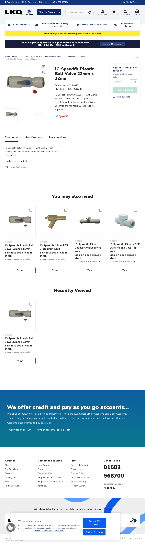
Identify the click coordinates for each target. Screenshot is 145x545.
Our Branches (29, 2)
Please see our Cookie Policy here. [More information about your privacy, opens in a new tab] (49, 531)
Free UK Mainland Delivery (55, 25)
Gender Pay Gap (78, 481)
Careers (8, 473)
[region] (65, 526)
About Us (9, 465)
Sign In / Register (133, 2)
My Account (102, 13)
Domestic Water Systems (33, 56)
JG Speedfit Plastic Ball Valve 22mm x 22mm (19, 340)
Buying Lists (125, 13)
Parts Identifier (45, 473)
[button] (10, 527)
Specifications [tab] (33, 137)
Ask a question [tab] (57, 137)
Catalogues (10, 477)
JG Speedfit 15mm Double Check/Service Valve (88, 248)
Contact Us (43, 469)
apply (117, 74)
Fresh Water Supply (53, 56)
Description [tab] (11, 137)
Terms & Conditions (80, 477)
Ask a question (121, 96)
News (8, 481)
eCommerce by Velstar (131, 538)
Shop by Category (49, 12)
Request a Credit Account (50, 477)
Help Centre (44, 465)
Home (7, 56)
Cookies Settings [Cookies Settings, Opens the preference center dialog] (94, 532)
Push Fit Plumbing (70, 56)
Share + (136, 58)
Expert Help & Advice (128, 25)
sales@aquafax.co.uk (114, 484)
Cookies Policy (77, 473)
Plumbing (16, 56)
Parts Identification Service (94, 25)
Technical (42, 485)
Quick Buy (114, 13)
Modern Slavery (78, 485)
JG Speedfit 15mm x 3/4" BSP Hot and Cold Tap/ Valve (125, 248)
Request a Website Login (50, 481)
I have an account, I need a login (53, 429)
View (20, 270)
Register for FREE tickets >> (112, 44)
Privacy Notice (77, 469)
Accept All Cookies (94, 523)
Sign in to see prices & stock (125, 69)
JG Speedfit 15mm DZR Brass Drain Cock (54, 247)
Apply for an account (20, 429)
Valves (83, 56)
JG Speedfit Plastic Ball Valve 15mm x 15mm (19, 247)
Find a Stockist (12, 2)
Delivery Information (80, 465)
